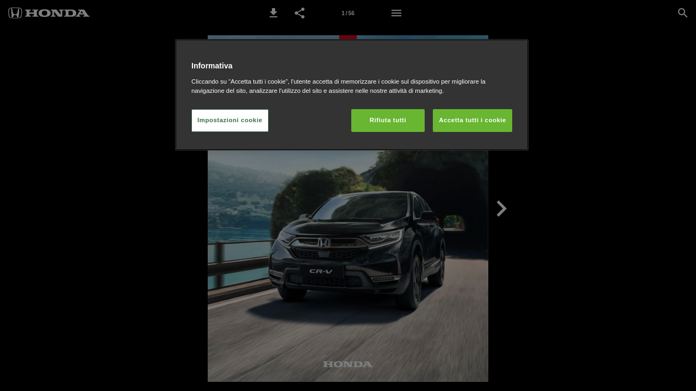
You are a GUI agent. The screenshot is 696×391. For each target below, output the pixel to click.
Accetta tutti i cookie (472, 120)
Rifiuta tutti (388, 120)
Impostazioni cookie (230, 120)
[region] (352, 94)
